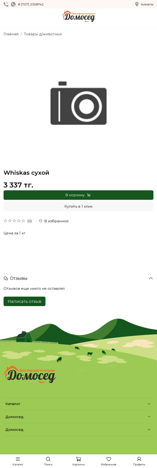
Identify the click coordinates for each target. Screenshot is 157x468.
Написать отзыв (24, 301)
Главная (11, 34)
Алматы (144, 4)
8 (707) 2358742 (31, 4)
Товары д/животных (43, 34)
